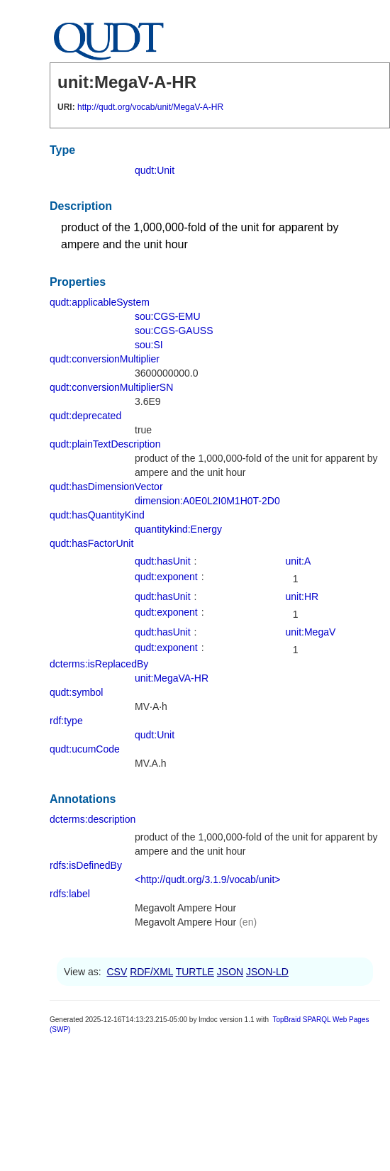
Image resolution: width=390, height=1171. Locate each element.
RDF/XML (151, 971)
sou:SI (149, 344)
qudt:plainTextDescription (105, 444)
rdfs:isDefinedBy (86, 865)
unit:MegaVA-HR (171, 678)
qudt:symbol (76, 692)
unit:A (298, 561)
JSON (230, 971)
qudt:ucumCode (85, 749)
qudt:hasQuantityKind (97, 515)
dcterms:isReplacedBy (99, 664)
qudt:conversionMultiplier (105, 359)
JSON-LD (267, 971)
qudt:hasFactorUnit (91, 543)
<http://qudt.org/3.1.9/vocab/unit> (207, 879)
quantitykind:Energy (178, 529)
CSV (116, 971)
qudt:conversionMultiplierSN (111, 387)
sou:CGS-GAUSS (174, 330)
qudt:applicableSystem (100, 302)
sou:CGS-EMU (168, 316)
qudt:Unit (154, 170)
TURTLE (195, 971)
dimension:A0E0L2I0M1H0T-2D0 (207, 500)
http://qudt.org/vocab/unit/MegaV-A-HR (150, 107)
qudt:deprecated (85, 415)
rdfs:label (70, 893)
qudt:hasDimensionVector (106, 486)
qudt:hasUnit (163, 561)
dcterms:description (92, 819)
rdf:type (66, 720)
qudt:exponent (166, 576)
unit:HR (302, 596)
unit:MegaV (311, 632)
